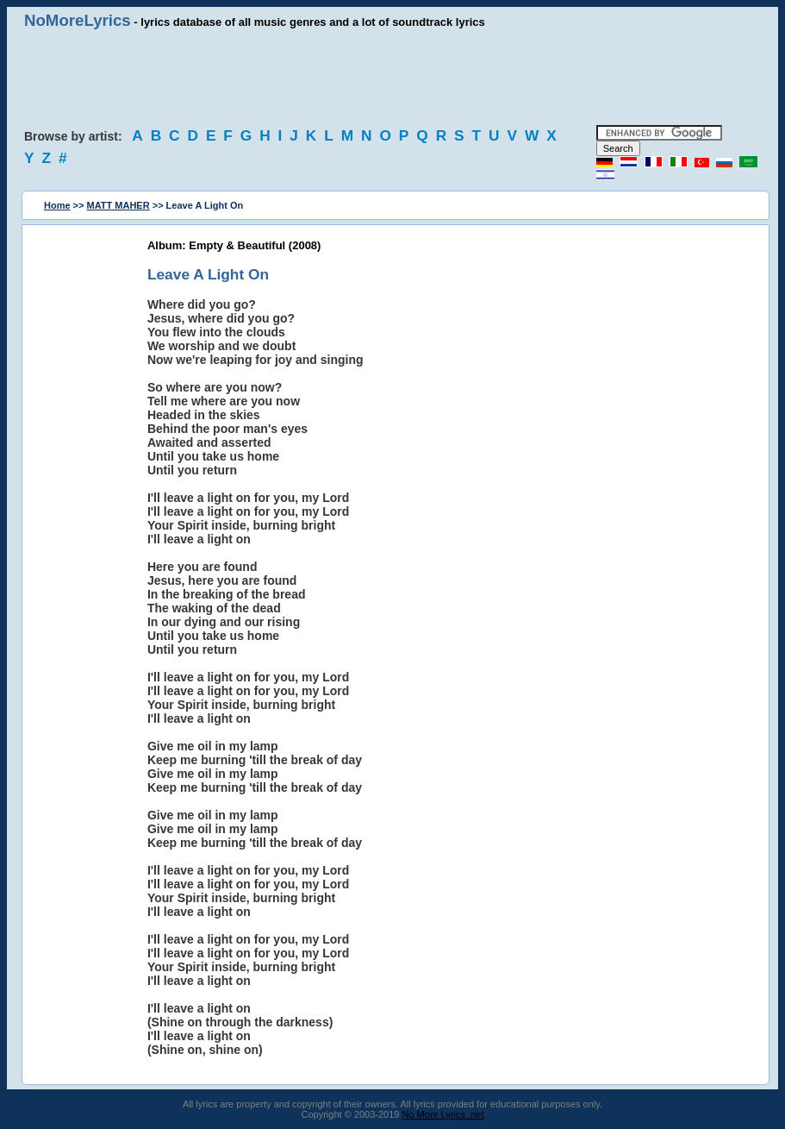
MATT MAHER (118, 205)
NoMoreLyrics (77, 20)
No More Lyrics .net (443, 1114)
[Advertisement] (393, 77)
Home (57, 205)
